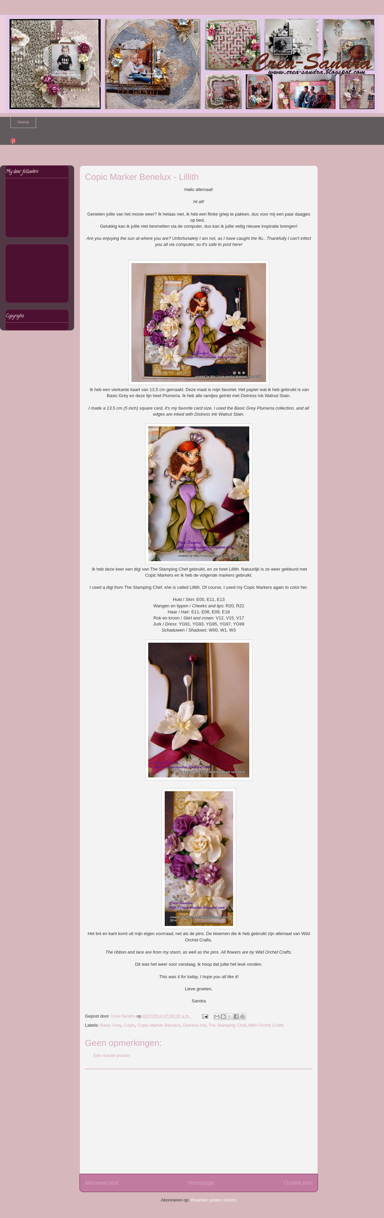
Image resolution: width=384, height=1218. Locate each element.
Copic (129, 1025)
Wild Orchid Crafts (266, 1025)
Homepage (201, 1183)
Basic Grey (111, 1025)
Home (23, 122)
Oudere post (298, 1183)
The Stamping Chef (227, 1025)
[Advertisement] (199, 1121)
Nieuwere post (102, 1183)
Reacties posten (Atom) (214, 1200)
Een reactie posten (111, 1055)
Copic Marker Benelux (159, 1025)
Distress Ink (194, 1025)
